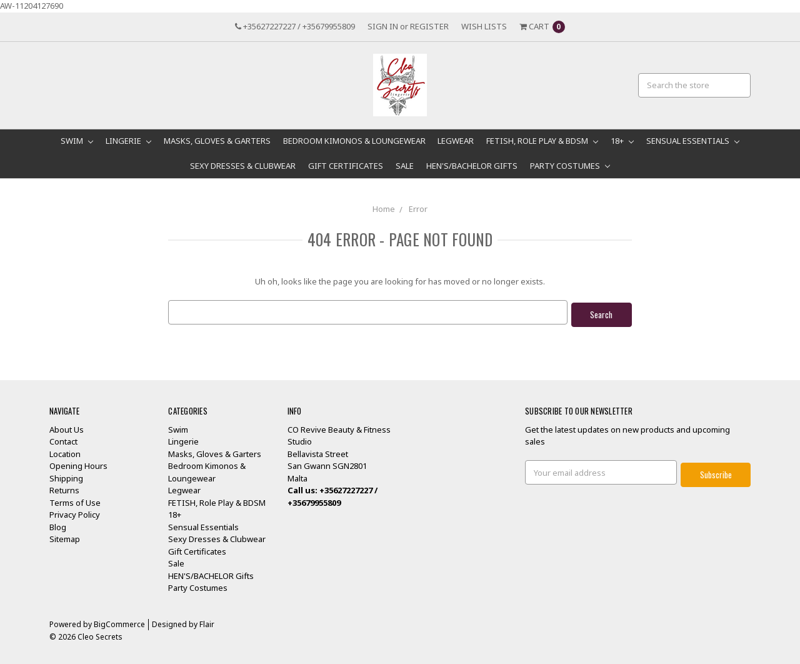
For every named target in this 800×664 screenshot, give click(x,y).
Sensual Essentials (692, 140)
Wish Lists (484, 26)
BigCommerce (119, 621)
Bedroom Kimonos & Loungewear (354, 140)
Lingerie (128, 140)
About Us (66, 426)
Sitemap (64, 536)
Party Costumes (570, 165)
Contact (63, 439)
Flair (206, 621)
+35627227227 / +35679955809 (295, 26)
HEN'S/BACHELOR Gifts (472, 165)
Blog (57, 524)
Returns (64, 487)
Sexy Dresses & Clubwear (243, 165)
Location (65, 450)
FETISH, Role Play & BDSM (542, 140)
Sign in (383, 26)
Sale (405, 165)
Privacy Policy (74, 512)
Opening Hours (78, 463)
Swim (77, 140)
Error (418, 208)
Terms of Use (75, 499)
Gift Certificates (345, 165)
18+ (622, 140)
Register (429, 26)
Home (383, 208)
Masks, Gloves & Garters (217, 140)
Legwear (456, 140)
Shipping (66, 475)
